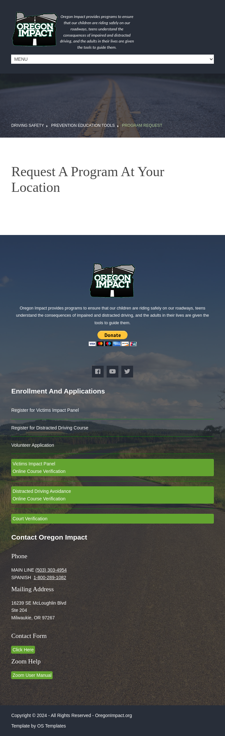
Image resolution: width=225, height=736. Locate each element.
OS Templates (51, 725)
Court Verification (29, 518)
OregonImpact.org (113, 715)
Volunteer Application (32, 445)
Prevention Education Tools (83, 125)
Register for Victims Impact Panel (45, 410)
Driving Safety (27, 125)
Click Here (23, 649)
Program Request (142, 125)
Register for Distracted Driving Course (49, 427)
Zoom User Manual (31, 675)
